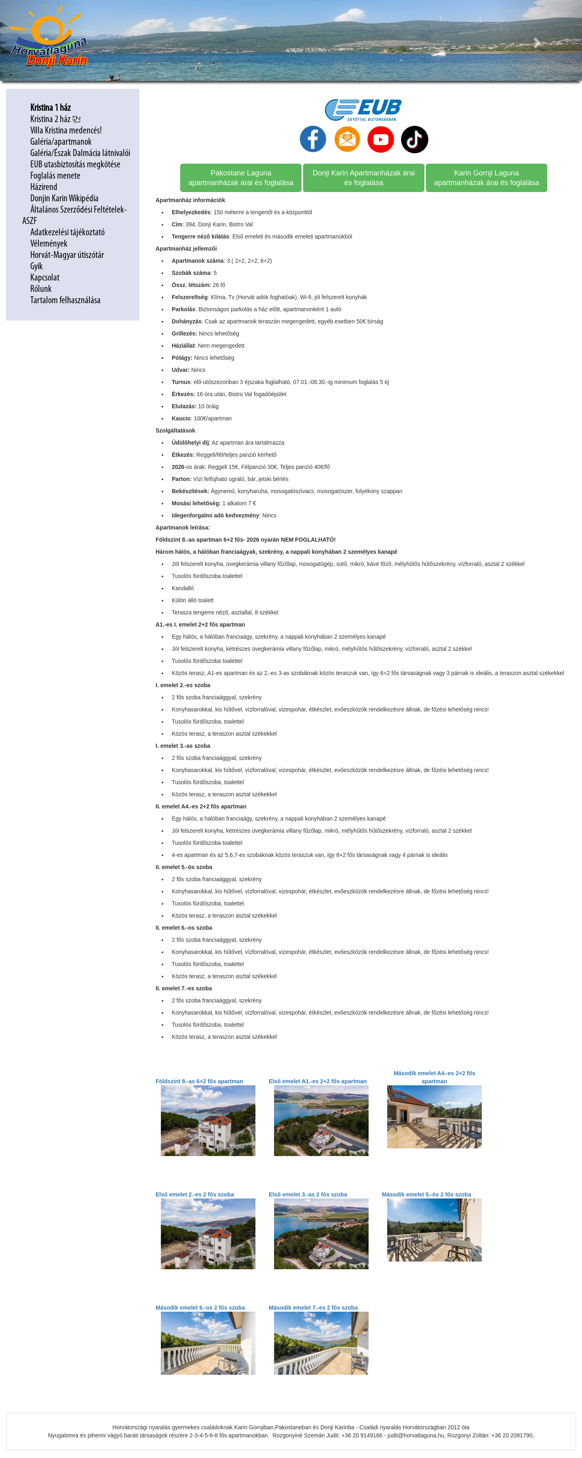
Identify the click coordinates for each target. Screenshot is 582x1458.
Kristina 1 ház (50, 108)
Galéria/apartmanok (61, 142)
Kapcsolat (44, 278)
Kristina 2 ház (55, 119)
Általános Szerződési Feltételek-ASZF (74, 215)
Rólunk (41, 289)
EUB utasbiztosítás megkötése (76, 165)
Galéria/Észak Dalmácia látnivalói (80, 153)
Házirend (44, 187)
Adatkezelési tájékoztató (68, 233)
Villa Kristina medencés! (66, 131)
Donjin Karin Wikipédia (64, 199)
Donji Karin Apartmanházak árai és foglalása (363, 178)
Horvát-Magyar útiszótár (67, 255)
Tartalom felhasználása (65, 301)
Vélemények (48, 244)
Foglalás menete (55, 176)
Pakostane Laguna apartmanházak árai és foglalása (240, 178)
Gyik (36, 267)
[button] (538, 40)
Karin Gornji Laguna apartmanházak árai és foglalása (486, 178)
